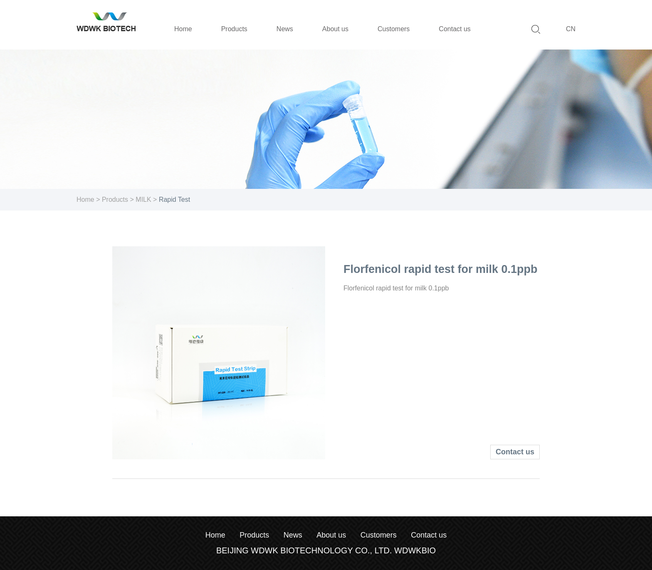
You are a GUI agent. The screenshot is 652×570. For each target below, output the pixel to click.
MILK (143, 199)
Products (115, 199)
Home (85, 199)
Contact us (515, 452)
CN (570, 28)
